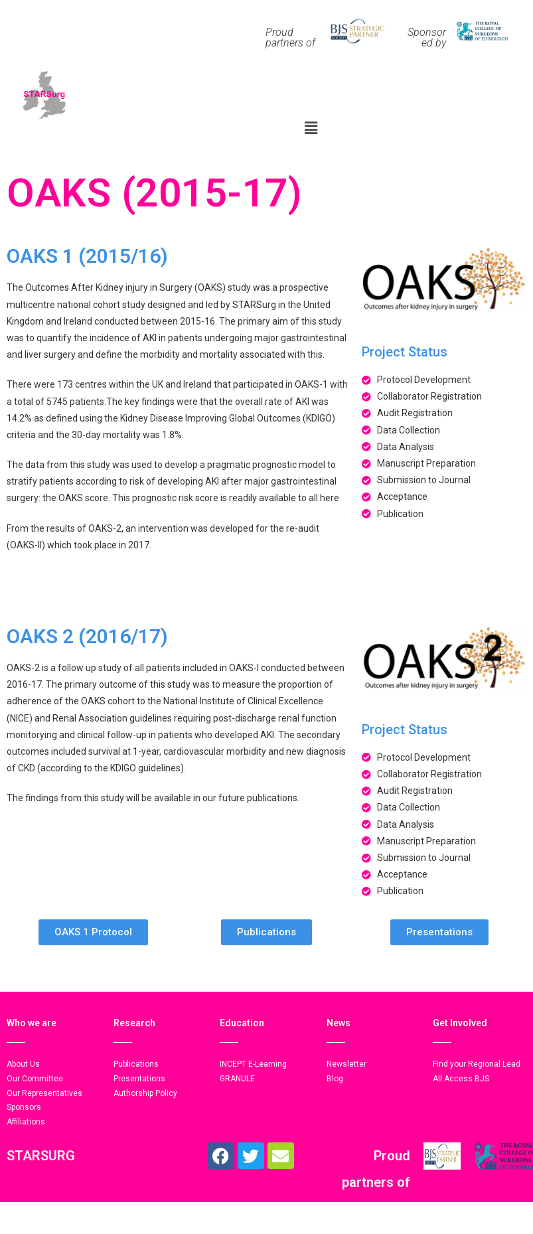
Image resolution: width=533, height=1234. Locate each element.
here (329, 498)
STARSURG (41, 1156)
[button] (310, 127)
